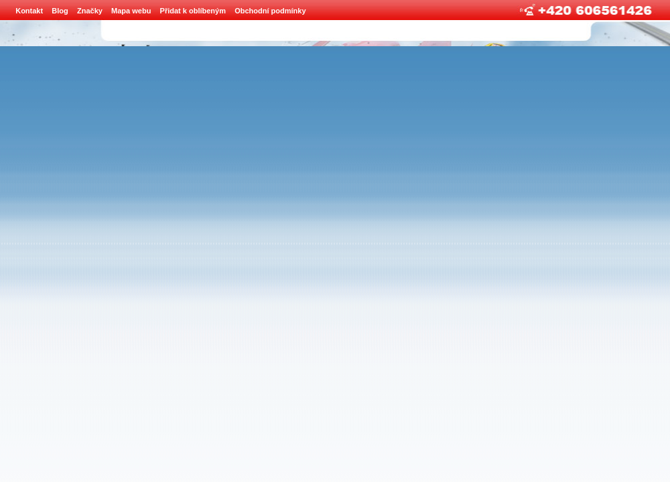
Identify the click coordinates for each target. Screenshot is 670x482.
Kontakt (29, 11)
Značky (90, 11)
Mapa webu (131, 11)
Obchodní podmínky (270, 11)
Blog (60, 11)
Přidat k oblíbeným (193, 11)
